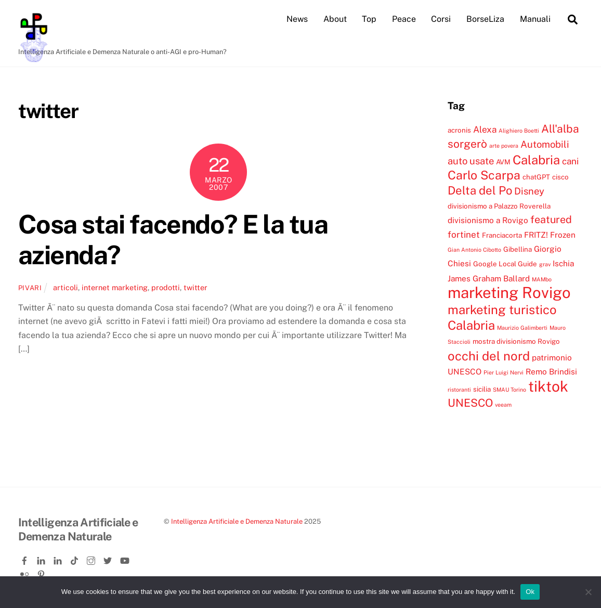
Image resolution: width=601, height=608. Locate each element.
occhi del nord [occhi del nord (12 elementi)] (489, 355)
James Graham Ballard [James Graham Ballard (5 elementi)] (489, 278)
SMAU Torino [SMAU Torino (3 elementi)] (509, 389)
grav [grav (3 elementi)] (545, 264)
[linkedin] (42, 558)
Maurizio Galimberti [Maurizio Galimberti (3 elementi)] (522, 328)
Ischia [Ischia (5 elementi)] (563, 263)
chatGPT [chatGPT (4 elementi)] (536, 177)
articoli (65, 287)
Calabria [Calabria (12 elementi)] (536, 159)
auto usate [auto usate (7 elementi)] (471, 160)
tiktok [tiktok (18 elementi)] (548, 386)
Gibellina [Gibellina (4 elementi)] (517, 249)
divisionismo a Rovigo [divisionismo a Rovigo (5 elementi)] (488, 220)
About (335, 19)
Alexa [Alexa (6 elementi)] (485, 129)
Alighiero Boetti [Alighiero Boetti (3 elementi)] (519, 130)
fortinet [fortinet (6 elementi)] (464, 234)
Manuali (535, 19)
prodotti (165, 287)
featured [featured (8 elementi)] (551, 219)
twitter (195, 287)
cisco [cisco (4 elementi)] (560, 177)
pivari (30, 288)
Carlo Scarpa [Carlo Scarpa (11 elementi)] (484, 175)
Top (369, 19)
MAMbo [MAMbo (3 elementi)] (542, 279)
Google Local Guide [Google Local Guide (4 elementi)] (505, 264)
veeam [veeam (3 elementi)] (503, 405)
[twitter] (108, 558)
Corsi (441, 19)
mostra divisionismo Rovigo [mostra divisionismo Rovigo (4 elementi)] (516, 341)
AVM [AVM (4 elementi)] (503, 162)
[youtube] (125, 558)
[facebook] (25, 558)
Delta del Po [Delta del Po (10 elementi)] (480, 190)
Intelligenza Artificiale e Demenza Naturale (237, 521)
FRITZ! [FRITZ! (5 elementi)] (536, 234)
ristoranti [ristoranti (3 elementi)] (459, 389)
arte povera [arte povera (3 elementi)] (503, 146)
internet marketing (115, 287)
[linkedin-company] (58, 558)
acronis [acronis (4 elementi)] (459, 130)
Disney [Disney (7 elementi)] (529, 191)
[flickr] (25, 572)
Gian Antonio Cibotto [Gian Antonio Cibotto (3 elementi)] (474, 250)
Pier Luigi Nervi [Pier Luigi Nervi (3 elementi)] (504, 372)
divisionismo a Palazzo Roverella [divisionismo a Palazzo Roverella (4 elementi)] (499, 206)
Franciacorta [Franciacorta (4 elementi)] (502, 235)
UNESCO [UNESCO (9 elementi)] (470, 402)
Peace (404, 19)
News (297, 19)
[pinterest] (42, 572)
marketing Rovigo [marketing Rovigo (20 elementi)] (509, 292)
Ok (530, 592)
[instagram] (92, 558)
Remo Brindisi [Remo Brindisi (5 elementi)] (551, 371)
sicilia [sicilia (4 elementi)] (482, 389)
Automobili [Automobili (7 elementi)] (544, 144)
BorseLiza (485, 19)
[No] (588, 592)
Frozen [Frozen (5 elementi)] (563, 234)
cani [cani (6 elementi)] (570, 161)
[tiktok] (75, 558)
